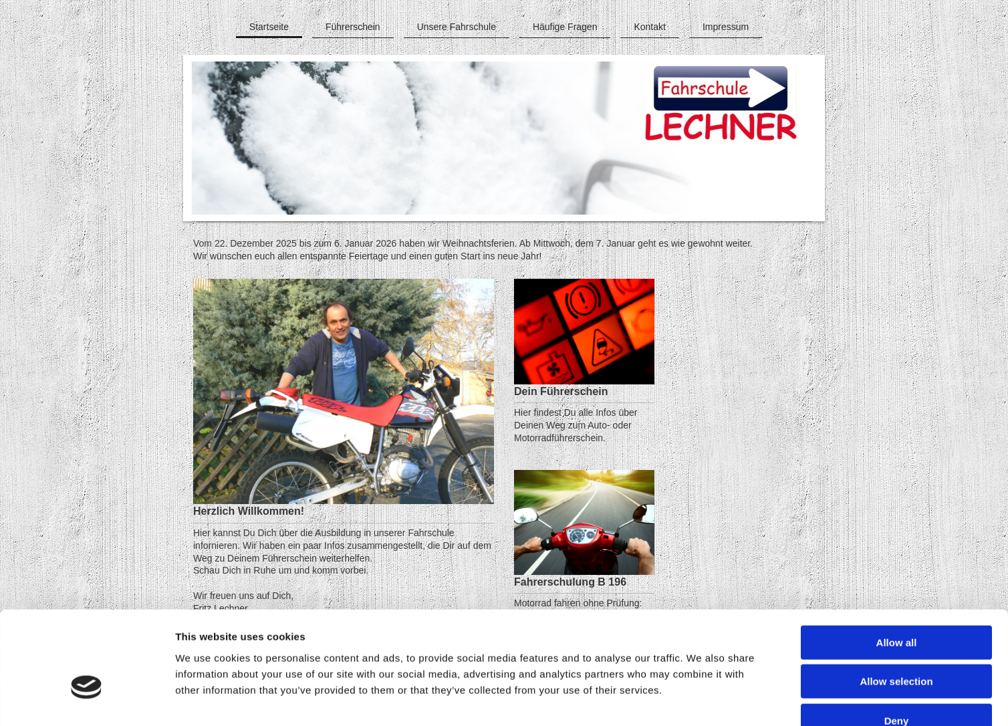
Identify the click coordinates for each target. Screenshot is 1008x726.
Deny (896, 640)
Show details (701, 699)
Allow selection (896, 602)
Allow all (896, 562)
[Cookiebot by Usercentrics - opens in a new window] (86, 700)
